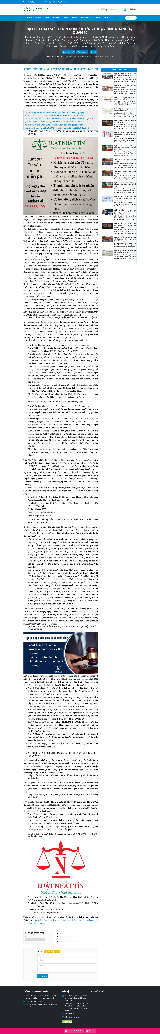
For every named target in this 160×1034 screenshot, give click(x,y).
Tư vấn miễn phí (68, 52)
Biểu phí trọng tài (87, 18)
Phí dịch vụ (55, 125)
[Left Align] (27, 939)
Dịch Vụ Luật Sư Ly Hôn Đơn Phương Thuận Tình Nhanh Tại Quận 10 (56, 112)
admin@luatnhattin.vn (109, 10)
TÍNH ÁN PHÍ (74, 18)
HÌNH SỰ (65, 18)
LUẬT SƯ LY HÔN (66, 56)
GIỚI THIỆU (38, 18)
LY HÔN (46, 18)
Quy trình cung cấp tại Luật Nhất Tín (56, 122)
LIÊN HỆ (106, 18)
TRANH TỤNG (55, 18)
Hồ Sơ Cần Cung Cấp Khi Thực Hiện (54, 115)
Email (93, 52)
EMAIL (102, 8)
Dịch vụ (57, 56)
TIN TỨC (98, 18)
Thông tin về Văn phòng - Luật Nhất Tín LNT (57, 128)
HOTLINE (130, 8)
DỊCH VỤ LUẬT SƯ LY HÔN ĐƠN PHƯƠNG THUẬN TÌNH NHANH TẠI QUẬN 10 (92, 56)
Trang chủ (28, 18)
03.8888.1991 (132, 10)
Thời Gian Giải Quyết (59, 119)
